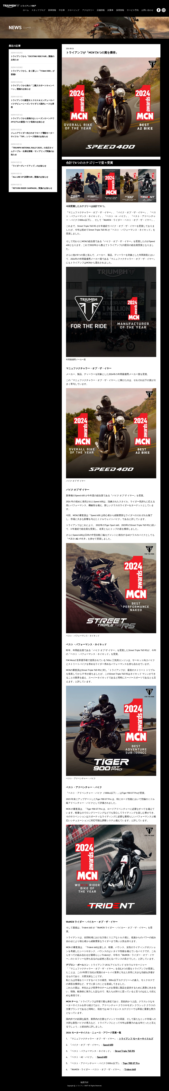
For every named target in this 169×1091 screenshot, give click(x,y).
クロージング (73, 10)
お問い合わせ (147, 10)
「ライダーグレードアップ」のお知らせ (28, 163)
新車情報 (52, 10)
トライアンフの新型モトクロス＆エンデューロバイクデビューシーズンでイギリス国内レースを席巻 (32, 102)
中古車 (62, 10)
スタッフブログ (38, 10)
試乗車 (110, 10)
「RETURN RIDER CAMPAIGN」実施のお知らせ (31, 185)
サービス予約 (133, 10)
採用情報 (120, 10)
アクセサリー (88, 10)
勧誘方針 (84, 1082)
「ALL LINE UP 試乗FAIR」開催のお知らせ (29, 174)
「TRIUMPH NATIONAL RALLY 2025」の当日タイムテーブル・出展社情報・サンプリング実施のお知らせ (32, 149)
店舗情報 (101, 10)
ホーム (26, 10)
